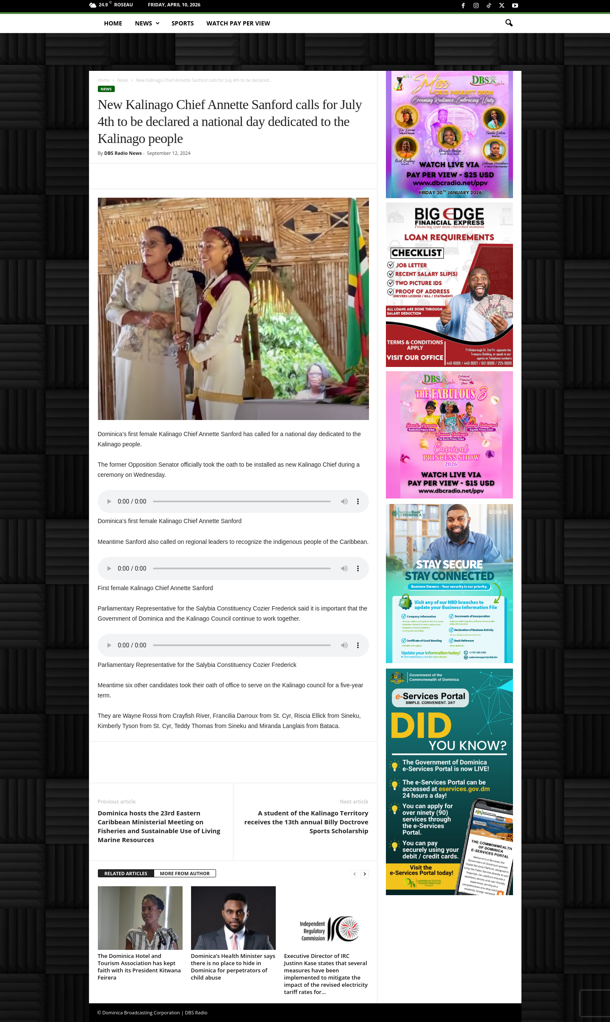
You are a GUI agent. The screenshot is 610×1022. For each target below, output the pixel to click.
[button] (508, 23)
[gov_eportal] (449, 782)
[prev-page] (354, 873)
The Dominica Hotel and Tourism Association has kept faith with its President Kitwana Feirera (139, 966)
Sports (183, 23)
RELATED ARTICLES (126, 873)
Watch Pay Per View (238, 23)
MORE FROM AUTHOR (185, 873)
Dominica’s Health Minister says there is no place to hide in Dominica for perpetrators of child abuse (233, 966)
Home (113, 23)
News (147, 23)
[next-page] (364, 873)
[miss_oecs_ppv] (449, 134)
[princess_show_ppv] (449, 434)
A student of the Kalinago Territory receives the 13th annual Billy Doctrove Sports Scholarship (306, 822)
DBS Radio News (123, 153)
